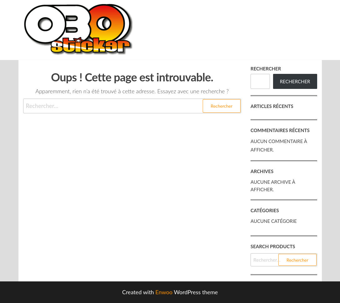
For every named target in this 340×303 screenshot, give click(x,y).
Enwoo (164, 292)
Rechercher (266, 68)
